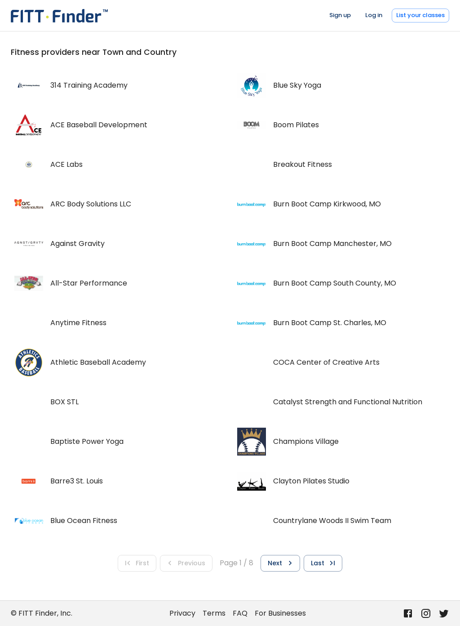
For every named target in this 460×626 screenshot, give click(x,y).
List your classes (420, 15)
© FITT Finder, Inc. (41, 613)
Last (324, 563)
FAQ (240, 613)
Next (281, 563)
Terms (214, 613)
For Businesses (280, 613)
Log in (373, 15)
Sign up (340, 15)
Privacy (182, 613)
